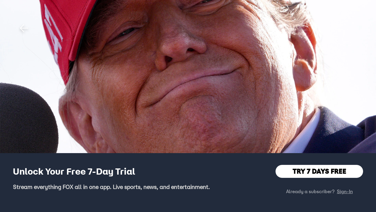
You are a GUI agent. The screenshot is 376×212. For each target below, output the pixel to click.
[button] (24, 28)
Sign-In (345, 191)
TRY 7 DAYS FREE (319, 171)
